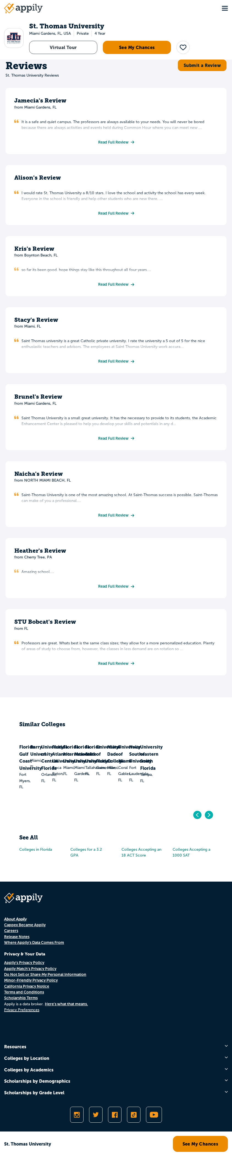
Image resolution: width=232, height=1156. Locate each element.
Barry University (88, 763)
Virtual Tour (63, 47)
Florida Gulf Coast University (39, 767)
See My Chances (137, 47)
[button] (183, 47)
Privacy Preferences (21, 1010)
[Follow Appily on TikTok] (133, 1115)
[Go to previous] (198, 815)
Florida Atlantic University (190, 767)
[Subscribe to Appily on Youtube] (154, 1115)
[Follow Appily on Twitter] (96, 1115)
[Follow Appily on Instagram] (77, 1115)
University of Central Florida (137, 767)
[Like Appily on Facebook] (114, 1115)
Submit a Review (202, 65)
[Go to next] (209, 815)
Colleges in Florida (35, 849)
